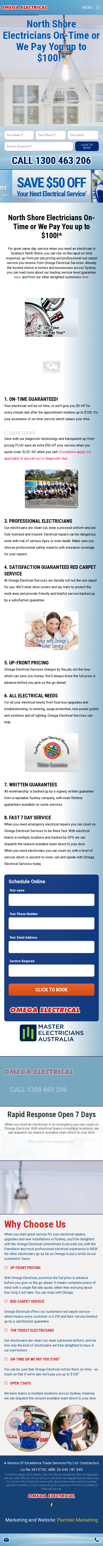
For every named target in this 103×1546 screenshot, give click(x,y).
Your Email (77, 135)
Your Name (15, 135)
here (17, 277)
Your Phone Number (25, 914)
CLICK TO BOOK (51, 990)
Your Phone (46, 135)
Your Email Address (23, 938)
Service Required (19, 146)
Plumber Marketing (77, 1520)
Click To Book (87, 146)
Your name (18, 890)
